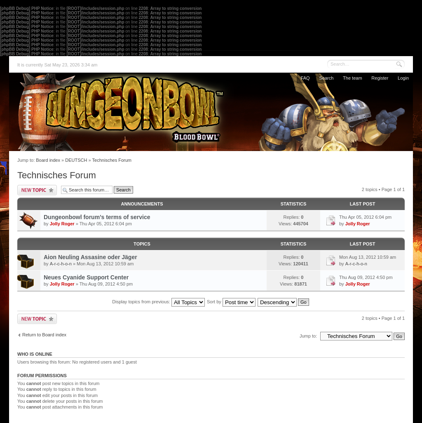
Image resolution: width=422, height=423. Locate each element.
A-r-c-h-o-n (61, 263)
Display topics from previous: (158, 301)
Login (403, 78)
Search (326, 78)
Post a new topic (37, 190)
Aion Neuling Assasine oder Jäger (90, 257)
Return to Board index (44, 334)
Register (379, 78)
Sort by (231, 301)
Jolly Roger (62, 223)
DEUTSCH (76, 160)
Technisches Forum (111, 160)
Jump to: (308, 335)
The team (352, 78)
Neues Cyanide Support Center (86, 277)
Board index (48, 160)
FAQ (305, 78)
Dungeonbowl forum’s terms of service (97, 217)
